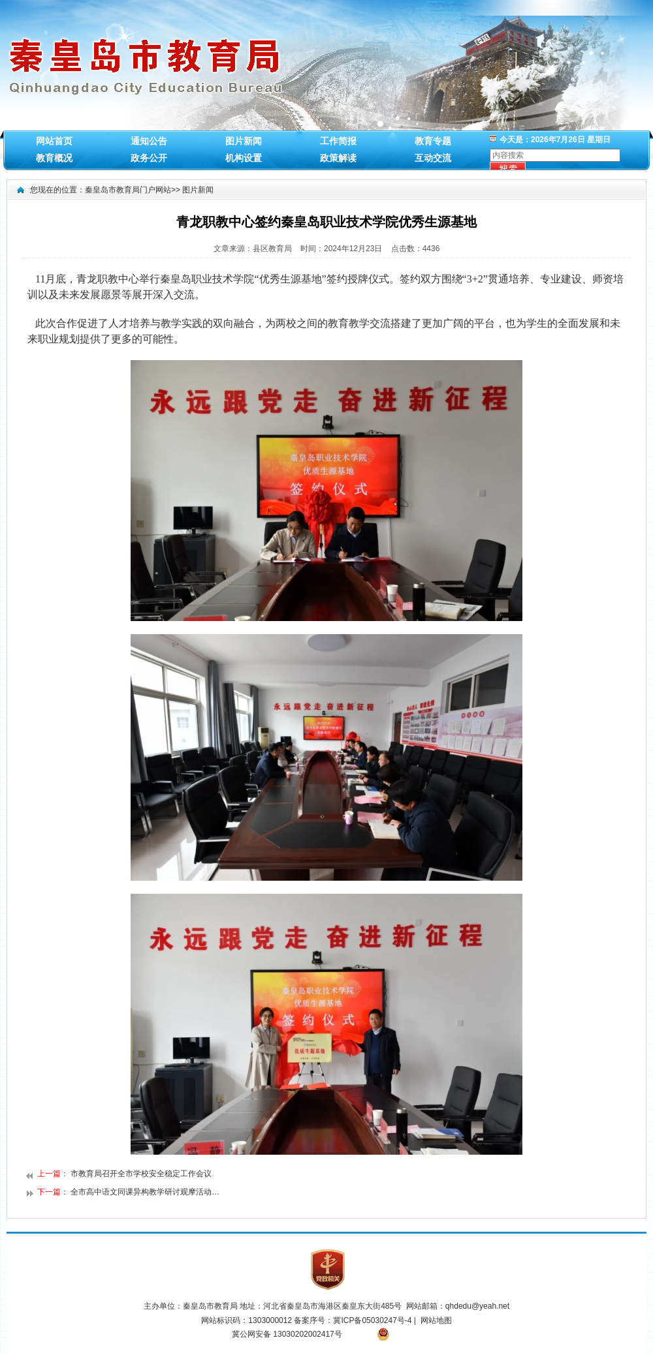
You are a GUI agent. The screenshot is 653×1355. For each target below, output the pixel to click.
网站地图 (436, 1320)
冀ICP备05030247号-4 (373, 1320)
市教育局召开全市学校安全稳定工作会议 (141, 1173)
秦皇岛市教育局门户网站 (128, 189)
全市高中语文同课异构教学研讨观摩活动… (145, 1191)
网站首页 (54, 141)
